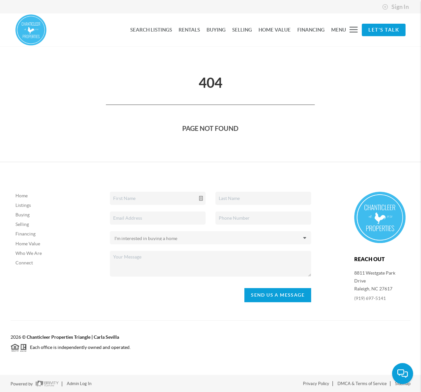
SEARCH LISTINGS (151, 30)
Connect (24, 262)
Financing (25, 233)
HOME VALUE (275, 30)
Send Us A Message (278, 295)
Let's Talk (383, 30)
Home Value (27, 243)
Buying (22, 214)
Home (21, 195)
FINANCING (311, 30)
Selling (22, 224)
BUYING (216, 30)
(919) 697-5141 (370, 298)
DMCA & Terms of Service (362, 383)
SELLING (242, 30)
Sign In (395, 7)
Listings (23, 205)
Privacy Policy (316, 383)
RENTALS (189, 30)
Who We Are (28, 253)
